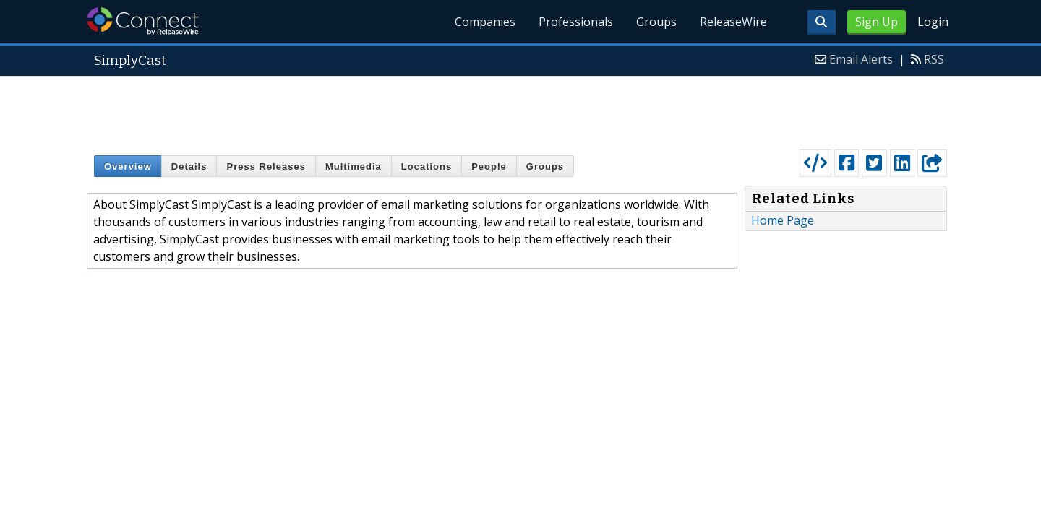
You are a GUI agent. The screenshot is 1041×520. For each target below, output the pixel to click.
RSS (934, 59)
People (489, 166)
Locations (426, 166)
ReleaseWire (733, 22)
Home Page (782, 220)
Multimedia (353, 166)
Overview (128, 166)
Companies (485, 22)
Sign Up (876, 22)
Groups (656, 22)
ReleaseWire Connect (143, 21)
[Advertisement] (520, 109)
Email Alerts (861, 59)
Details (189, 166)
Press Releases (265, 166)
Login (932, 22)
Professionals (576, 22)
